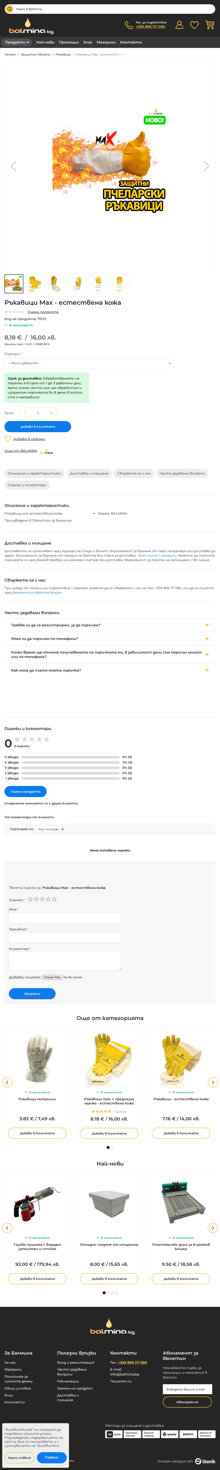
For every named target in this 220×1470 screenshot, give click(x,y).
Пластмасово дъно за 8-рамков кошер (181, 1246)
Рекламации (68, 1381)
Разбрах (52, 1457)
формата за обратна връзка (37, 592)
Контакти (131, 42)
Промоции (69, 42)
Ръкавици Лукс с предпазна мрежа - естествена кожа (109, 1101)
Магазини (106, 42)
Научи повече (19, 1458)
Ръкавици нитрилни (37, 1099)
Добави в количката (37, 1133)
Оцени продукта (43, 312)
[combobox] (110, 9)
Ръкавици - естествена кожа (181, 1099)
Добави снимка (24, 977)
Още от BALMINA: (20, 451)
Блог (87, 42)
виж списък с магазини (157, 555)
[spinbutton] (38, 413)
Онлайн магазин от (186, 1461)
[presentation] (43, 874)
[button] (13, 166)
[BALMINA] (46, 451)
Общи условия (17, 1388)
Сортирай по (21, 829)
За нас (10, 1362)
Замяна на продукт (75, 1388)
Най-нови (45, 42)
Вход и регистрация (75, 1362)
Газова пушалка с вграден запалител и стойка (37, 1246)
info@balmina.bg (124, 1374)
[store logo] (28, 25)
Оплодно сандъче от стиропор (109, 1244)
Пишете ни (120, 1381)
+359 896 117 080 (150, 27)
